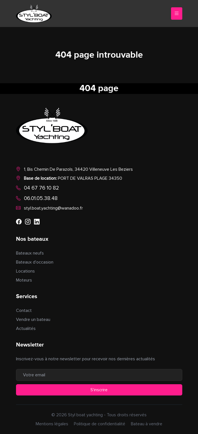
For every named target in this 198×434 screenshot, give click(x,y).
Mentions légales (52, 424)
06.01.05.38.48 (41, 198)
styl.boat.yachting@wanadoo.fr (53, 208)
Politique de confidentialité (99, 424)
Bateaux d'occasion (34, 262)
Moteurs (24, 280)
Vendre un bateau (33, 319)
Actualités (26, 328)
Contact (24, 310)
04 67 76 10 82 (41, 188)
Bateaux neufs (30, 253)
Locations (25, 271)
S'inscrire (99, 390)
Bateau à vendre (146, 424)
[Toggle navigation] (176, 13)
